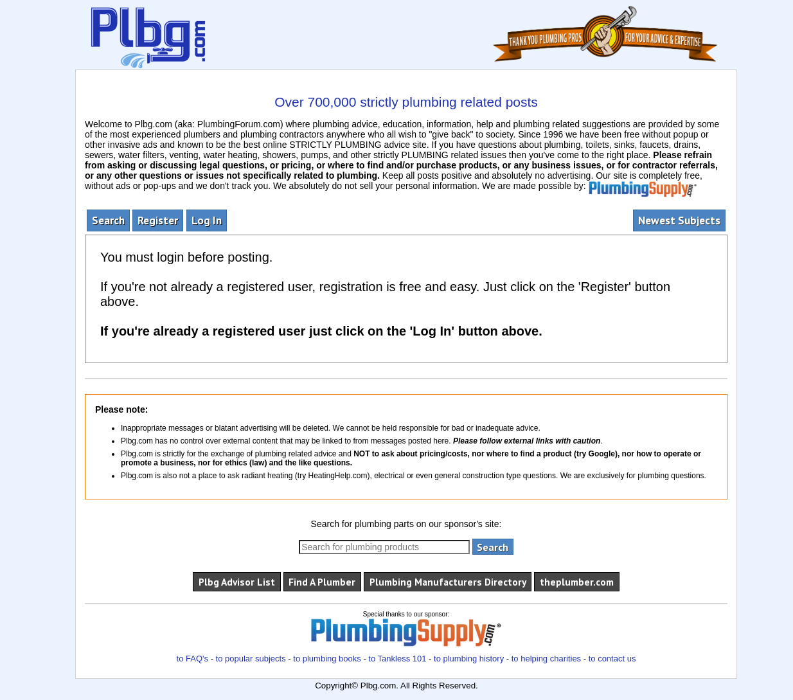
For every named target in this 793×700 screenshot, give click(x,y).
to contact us (612, 658)
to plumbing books (327, 658)
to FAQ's (192, 658)
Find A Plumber (322, 581)
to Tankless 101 (397, 658)
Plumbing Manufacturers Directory (448, 581)
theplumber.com (577, 581)
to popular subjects (251, 658)
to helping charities (546, 658)
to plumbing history (469, 658)
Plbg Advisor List (237, 581)
